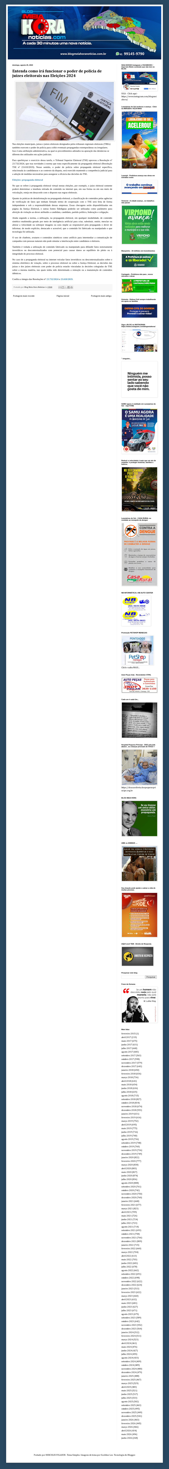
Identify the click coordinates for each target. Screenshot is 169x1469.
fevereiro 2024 (128, 1336)
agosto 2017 (127, 1052)
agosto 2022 (127, 1270)
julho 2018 (126, 1092)
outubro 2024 (127, 1365)
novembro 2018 (128, 1106)
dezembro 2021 (128, 1241)
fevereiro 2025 (128, 1380)
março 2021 (127, 1209)
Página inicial (63, 296)
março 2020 (127, 1165)
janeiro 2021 (127, 1201)
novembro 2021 (128, 1238)
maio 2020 (126, 1172)
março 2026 (127, 1427)
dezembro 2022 (128, 1285)
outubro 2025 (127, 1409)
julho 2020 (126, 1179)
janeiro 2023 (127, 1289)
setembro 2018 (128, 1099)
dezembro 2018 (128, 1110)
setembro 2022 (128, 1274)
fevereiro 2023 (128, 1292)
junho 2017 (126, 1045)
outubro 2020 (127, 1190)
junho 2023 (126, 1307)
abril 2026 (126, 1431)
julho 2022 (126, 1267)
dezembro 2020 (128, 1198)
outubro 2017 (127, 1059)
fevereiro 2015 (128, 1034)
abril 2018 (126, 1081)
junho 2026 (126, 1438)
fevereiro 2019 (128, 1118)
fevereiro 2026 (128, 1423)
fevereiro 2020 (128, 1161)
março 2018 (127, 1077)
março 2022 (127, 1252)
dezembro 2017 (128, 1066)
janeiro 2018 (127, 1070)
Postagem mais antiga (101, 296)
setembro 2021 (128, 1230)
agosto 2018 (127, 1096)
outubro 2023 (127, 1321)
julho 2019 (126, 1136)
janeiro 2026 (127, 1420)
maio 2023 (126, 1303)
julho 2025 (126, 1398)
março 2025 (127, 1383)
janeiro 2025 (127, 1376)
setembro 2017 (128, 1056)
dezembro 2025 (128, 1416)
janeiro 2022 (127, 1245)
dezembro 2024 (128, 1372)
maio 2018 (126, 1085)
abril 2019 (126, 1125)
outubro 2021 (127, 1234)
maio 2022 (126, 1260)
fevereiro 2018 (128, 1074)
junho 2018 (126, 1088)
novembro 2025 (128, 1412)
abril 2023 (126, 1299)
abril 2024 (126, 1343)
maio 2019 (126, 1128)
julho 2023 (126, 1311)
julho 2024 (126, 1354)
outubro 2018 (127, 1103)
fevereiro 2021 (128, 1205)
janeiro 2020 (127, 1157)
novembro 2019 (128, 1150)
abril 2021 (126, 1212)
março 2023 (127, 1296)
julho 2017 (126, 1048)
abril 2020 (126, 1168)
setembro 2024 (128, 1361)
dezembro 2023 (128, 1329)
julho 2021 (126, 1223)
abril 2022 (126, 1256)
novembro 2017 (128, 1063)
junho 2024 (126, 1351)
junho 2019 (126, 1132)
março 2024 (127, 1340)
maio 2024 (126, 1347)
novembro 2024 (128, 1369)
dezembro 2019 (128, 1154)
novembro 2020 (128, 1194)
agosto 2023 (127, 1314)
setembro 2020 (128, 1187)
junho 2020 (126, 1176)
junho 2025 (126, 1394)
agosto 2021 (127, 1227)
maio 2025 (126, 1391)
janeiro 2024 (127, 1332)
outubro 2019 (127, 1147)
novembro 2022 (128, 1281)
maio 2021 (126, 1216)
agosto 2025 (127, 1402)
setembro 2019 (128, 1143)
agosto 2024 (127, 1358)
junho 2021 (126, 1219)
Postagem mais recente (24, 296)
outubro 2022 (127, 1278)
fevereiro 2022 (128, 1249)
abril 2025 (126, 1387)
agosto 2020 (127, 1183)
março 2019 (127, 1121)
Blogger (131, 1455)
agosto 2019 (127, 1139)
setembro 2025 (128, 1405)
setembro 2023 (128, 1318)
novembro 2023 (128, 1325)
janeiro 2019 (127, 1114)
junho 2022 (126, 1263)
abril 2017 (126, 1037)
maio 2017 (126, 1041)
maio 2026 (126, 1434)
